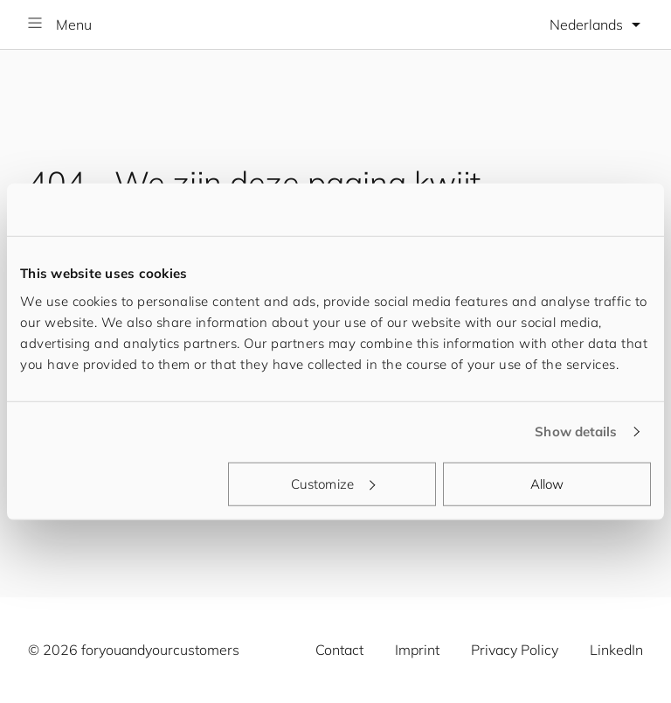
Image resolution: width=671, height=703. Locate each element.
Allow (547, 483)
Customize (333, 483)
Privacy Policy (514, 649)
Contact (339, 649)
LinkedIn (616, 649)
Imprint (417, 649)
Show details (576, 431)
